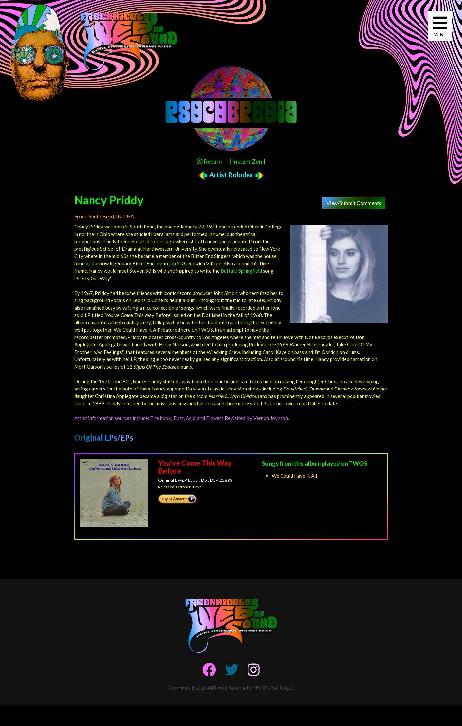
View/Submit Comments (353, 203)
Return (209, 161)
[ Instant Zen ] (247, 161)
